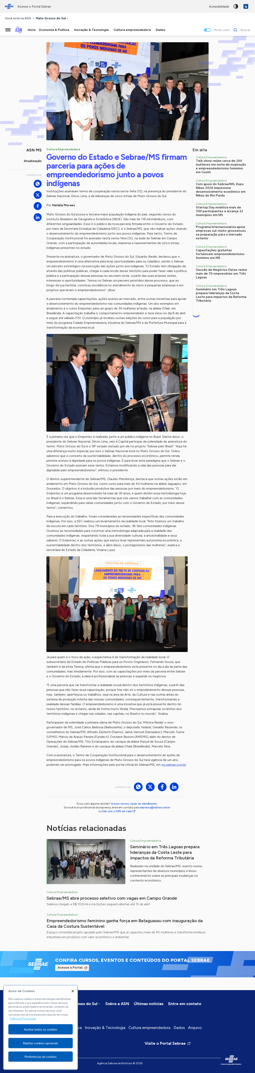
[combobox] (52, 18)
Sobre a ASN (117, 1003)
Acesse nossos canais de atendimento (134, 804)
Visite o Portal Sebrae (168, 1043)
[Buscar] (240, 30)
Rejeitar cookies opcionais (40, 1043)
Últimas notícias (148, 1003)
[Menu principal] (8, 30)
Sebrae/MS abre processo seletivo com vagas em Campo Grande (112, 898)
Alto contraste (235, 6)
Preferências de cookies (41, 1056)
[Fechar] (72, 991)
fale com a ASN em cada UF (119, 811)
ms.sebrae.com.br (173, 765)
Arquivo (195, 1027)
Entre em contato (184, 1003)
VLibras (245, 6)
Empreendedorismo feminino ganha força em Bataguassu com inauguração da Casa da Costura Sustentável (125, 923)
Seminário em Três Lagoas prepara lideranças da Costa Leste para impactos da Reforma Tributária (165, 852)
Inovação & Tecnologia (105, 1027)
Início (32, 30)
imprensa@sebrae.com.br (155, 807)
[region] (40, 1027)
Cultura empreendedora (149, 1027)
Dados (179, 1027)
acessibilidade (219, 6)
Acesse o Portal (70, 967)
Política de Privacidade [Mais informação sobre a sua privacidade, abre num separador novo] (23, 1018)
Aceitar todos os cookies (40, 1029)
